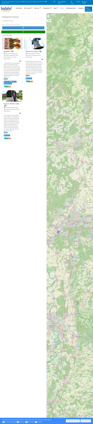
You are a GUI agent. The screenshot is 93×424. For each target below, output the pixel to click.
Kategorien (81, 8)
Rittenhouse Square (32, 51)
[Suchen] (23, 32)
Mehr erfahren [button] (47, 419)
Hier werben (27, 8)
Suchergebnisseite (71, 8)
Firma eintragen (88, 9)
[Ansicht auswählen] (10, 35)
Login (72, 2)
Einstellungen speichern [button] (73, 420)
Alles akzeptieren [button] (85, 420)
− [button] (48, 17)
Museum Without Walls (11, 104)
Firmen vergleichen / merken (62, 2)
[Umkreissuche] (23, 27)
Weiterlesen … (7, 77)
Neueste (5, 35)
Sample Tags (7, 83)
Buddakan (7, 51)
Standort (78, 1)
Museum (13, 81)
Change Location (84, 2)
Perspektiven (46, 8)
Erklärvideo (19, 8)
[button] (3, 422)
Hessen (5, 78)
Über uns (36, 8)
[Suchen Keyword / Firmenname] (23, 24)
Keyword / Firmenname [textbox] (9, 21)
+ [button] (48, 15)
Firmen (62, 8)
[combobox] (9, 21)
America (6, 81)
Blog (55, 8)
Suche (54, 1)
